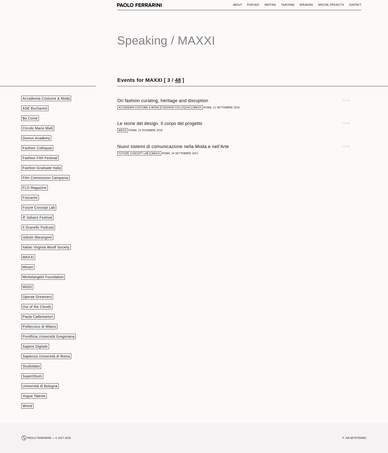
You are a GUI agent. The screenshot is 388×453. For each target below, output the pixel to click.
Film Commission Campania (45, 178)
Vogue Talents (34, 396)
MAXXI (28, 257)
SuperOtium (32, 376)
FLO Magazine (35, 188)
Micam (28, 267)
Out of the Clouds (37, 307)
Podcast (253, 4)
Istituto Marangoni (37, 237)
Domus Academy (36, 138)
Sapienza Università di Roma (46, 356)
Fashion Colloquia (37, 148)
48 (178, 80)
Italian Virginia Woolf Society (46, 247)
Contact (355, 4)
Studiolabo (31, 366)
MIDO (27, 287)
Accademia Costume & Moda (46, 98)
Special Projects (331, 4)
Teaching (288, 4)
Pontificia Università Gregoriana (48, 336)
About (237, 4)
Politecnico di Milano (39, 327)
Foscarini (30, 198)
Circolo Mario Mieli (38, 128)
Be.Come (30, 118)
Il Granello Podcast (38, 227)
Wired (27, 406)
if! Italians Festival (37, 217)
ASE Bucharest (35, 108)
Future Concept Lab (39, 208)
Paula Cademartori (38, 317)
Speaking (306, 4)
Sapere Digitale (35, 346)
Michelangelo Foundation (43, 277)
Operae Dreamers (37, 297)
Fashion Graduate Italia (42, 168)
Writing (270, 4)
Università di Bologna (40, 386)
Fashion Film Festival (40, 158)
